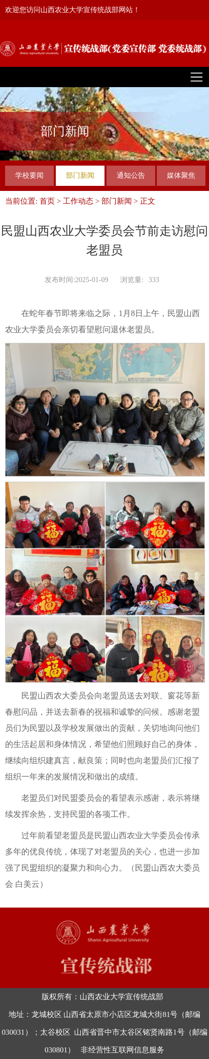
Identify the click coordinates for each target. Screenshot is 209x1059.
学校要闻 (29, 175)
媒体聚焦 (181, 175)
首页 (47, 201)
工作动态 (78, 201)
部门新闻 (80, 175)
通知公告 (131, 175)
